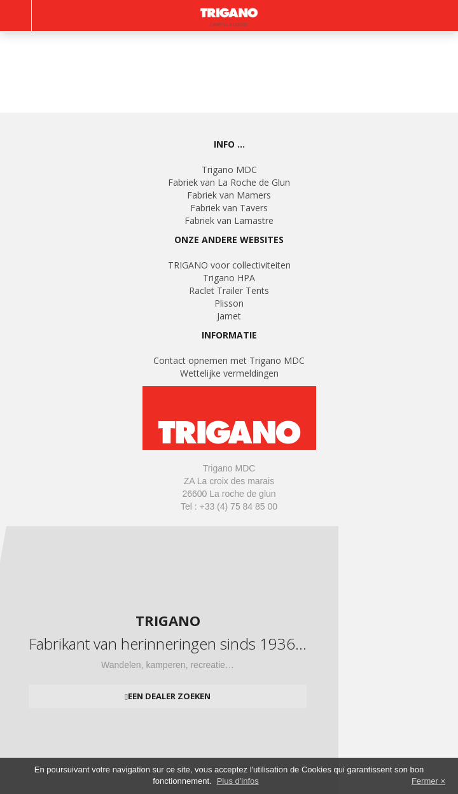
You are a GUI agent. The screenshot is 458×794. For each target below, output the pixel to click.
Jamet (229, 316)
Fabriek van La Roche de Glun (229, 182)
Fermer (425, 781)
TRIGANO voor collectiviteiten (229, 265)
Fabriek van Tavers (229, 208)
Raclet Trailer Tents (229, 290)
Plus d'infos (238, 781)
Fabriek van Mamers (229, 195)
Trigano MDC (229, 170)
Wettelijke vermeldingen (229, 373)
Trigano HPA (229, 278)
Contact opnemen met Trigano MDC (229, 360)
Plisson (229, 303)
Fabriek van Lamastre (229, 220)
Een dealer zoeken (169, 696)
